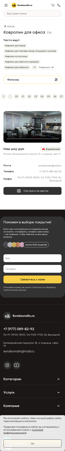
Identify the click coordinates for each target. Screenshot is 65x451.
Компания (32, 406)
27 (61, 96)
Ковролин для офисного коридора (22, 62)
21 (23, 96)
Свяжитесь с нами (32, 279)
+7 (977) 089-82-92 (50, 171)
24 (42, 96)
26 (55, 96)
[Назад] (9, 26)
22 (29, 96)
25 (48, 96)
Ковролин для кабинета (17, 67)
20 (16, 96)
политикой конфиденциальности (23, 431)
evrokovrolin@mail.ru (50, 165)
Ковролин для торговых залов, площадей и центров (30, 51)
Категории (32, 379)
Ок (32, 443)
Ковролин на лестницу (16, 56)
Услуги (32, 392)
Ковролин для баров (15, 45)
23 (35, 96)
